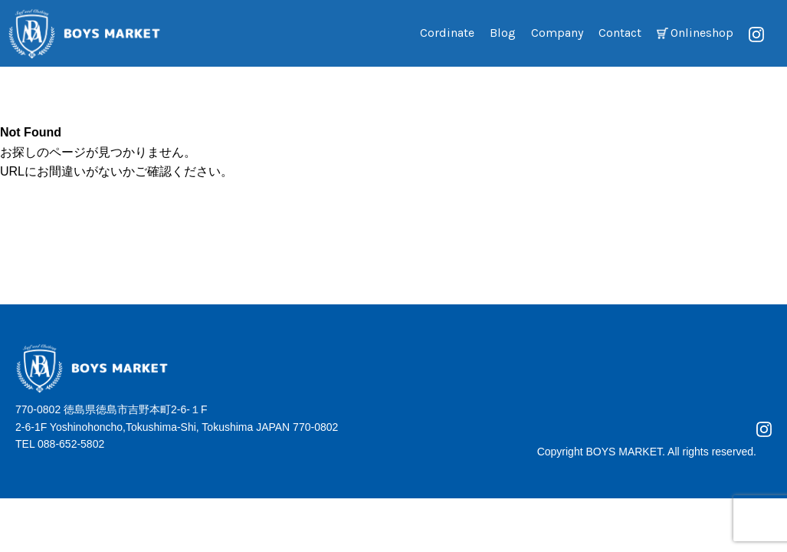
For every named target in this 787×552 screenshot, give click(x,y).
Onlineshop (702, 32)
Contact (619, 32)
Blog (503, 32)
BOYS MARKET (623, 451)
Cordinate (447, 32)
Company (557, 32)
